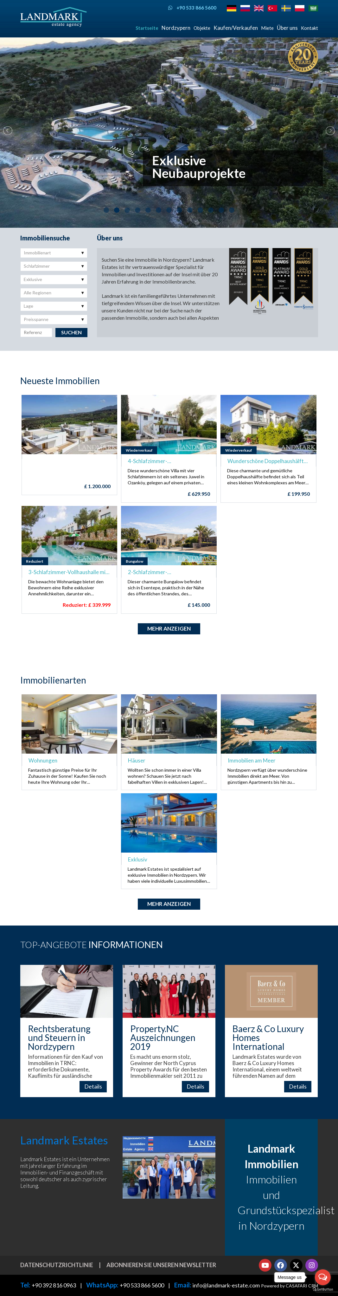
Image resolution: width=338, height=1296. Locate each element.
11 (211, 210)
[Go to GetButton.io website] (323, 1289)
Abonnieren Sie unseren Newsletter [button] (161, 1264)
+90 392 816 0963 (54, 1285)
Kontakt (309, 28)
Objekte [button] (202, 28)
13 (231, 210)
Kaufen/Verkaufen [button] (236, 27)
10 (200, 210)
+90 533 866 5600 (142, 1285)
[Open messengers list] (323, 1277)
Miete (267, 28)
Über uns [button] (287, 27)
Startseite (147, 28)
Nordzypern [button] (176, 27)
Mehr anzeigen (169, 628)
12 (221, 210)
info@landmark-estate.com (226, 1285)
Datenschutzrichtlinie (56, 1264)
